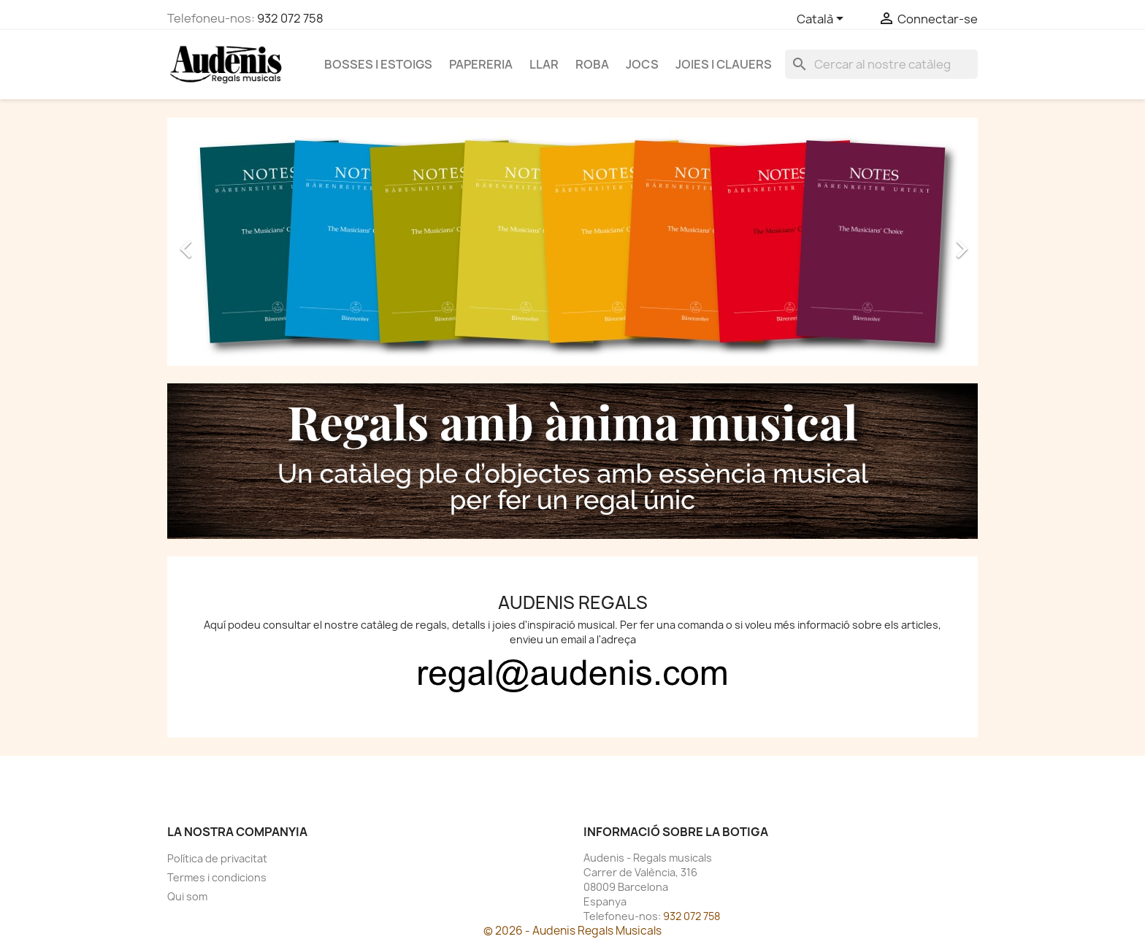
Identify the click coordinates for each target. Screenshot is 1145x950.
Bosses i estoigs (378, 64)
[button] (228, 242)
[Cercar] (881, 64)
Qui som (187, 896)
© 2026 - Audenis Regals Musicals (572, 930)
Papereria (481, 64)
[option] (572, 242)
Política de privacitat (217, 858)
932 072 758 (290, 18)
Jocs (642, 64)
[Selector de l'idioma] (823, 19)
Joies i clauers (723, 64)
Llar (544, 64)
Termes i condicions (217, 877)
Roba (592, 64)
